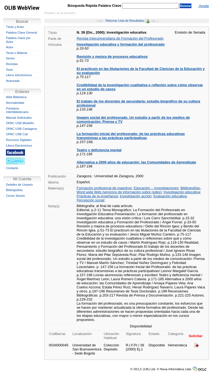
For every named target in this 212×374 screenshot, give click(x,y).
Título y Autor (15, 26)
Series (10, 58)
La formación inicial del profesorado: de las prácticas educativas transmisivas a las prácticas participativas (131, 136)
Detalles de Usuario (19, 184)
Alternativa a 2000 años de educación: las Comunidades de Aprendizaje (136, 162)
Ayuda (203, 6)
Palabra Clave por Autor (18, 39)
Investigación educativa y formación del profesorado (120, 44)
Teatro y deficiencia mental (99, 150)
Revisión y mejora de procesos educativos (112, 56)
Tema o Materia (16, 52)
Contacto (12, 168)
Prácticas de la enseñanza (97, 196)
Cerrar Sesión (15, 195)
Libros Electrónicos (19, 75)
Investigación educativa (182, 192)
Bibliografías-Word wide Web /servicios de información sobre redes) (139, 190)
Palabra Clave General (21, 32)
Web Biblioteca (16, 97)
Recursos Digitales (18, 139)
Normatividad (15, 102)
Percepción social (90, 200)
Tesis (9, 69)
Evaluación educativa (169, 196)
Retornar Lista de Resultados (127, 20)
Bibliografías (14, 190)
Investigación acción (135, 196)
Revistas (12, 64)
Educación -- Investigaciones (156, 188)
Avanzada (13, 80)
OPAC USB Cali (17, 134)
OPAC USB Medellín (20, 123)
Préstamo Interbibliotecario (17, 110)
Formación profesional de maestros (104, 188)
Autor (9, 47)
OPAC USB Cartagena (21, 128)
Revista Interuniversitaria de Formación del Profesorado (120, 38)
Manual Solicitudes (19, 117)
